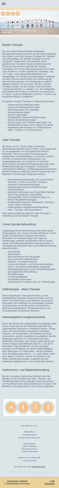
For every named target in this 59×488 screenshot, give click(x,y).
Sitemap (23, 481)
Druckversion (11, 481)
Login (52, 481)
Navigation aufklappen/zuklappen (29, 4)
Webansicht (50, 484)
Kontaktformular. (38, 467)
